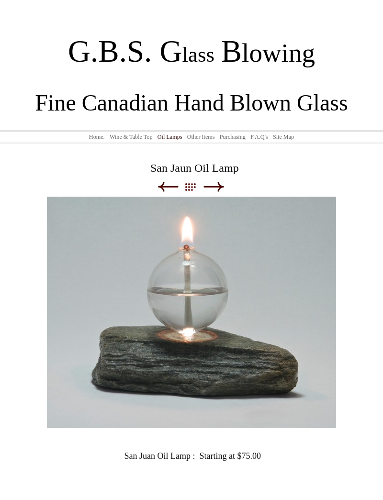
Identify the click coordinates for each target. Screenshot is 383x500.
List (195, 187)
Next (213, 187)
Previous (168, 187)
